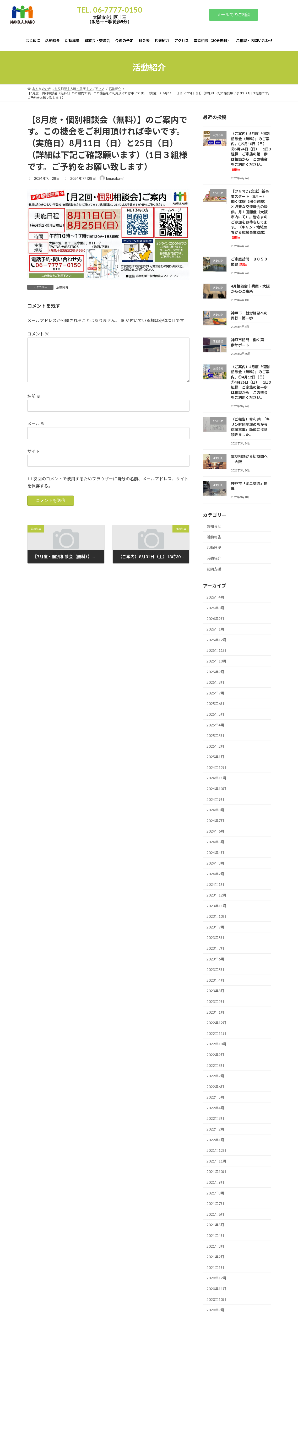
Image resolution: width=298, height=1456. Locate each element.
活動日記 (214, 547)
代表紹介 (181, 1335)
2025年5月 (215, 714)
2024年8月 (215, 810)
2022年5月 (215, 1097)
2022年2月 (215, 1129)
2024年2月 (215, 873)
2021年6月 (215, 1214)
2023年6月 (215, 959)
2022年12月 (216, 1022)
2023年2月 (215, 1001)
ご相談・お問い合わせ (47, 1338)
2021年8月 (215, 1193)
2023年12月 (216, 895)
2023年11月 (216, 905)
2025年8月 (215, 682)
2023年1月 (215, 1012)
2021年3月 (215, 1246)
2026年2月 (215, 618)
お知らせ (214, 526)
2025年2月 (215, 746)
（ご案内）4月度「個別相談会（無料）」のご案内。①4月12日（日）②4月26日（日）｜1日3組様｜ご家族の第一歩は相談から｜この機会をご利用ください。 (251, 382)
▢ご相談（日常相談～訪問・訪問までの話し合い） (68, 1385)
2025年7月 (215, 693)
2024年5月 (215, 842)
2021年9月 (215, 1182)
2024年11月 (216, 778)
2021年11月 (216, 1161)
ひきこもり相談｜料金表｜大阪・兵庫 (58, 1431)
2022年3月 (215, 1118)
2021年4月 (215, 1235)
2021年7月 (215, 1203)
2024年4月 (215, 852)
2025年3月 (215, 735)
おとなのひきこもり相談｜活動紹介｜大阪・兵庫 (66, 1410)
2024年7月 (215, 820)
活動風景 (83, 1335)
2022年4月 (215, 1107)
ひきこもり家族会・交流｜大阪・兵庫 (58, 1424)
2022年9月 (215, 1054)
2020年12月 (216, 1278)
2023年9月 (215, 927)
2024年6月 (215, 831)
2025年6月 (215, 703)
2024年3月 (215, 863)
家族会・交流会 (110, 1335)
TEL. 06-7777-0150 (109, 9)
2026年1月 (215, 629)
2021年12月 (216, 1150)
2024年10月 (216, 788)
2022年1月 (215, 1139)
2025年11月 (216, 650)
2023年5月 (215, 969)
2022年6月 (215, 1086)
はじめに (38, 1335)
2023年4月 (215, 980)
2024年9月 (215, 799)
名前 (34, 404)
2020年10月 (216, 1299)
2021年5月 (215, 1225)
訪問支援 (214, 569)
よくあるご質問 (43, 1438)
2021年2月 (215, 1256)
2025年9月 (215, 671)
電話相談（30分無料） (236, 1335)
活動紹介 (62, 287)
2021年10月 (216, 1171)
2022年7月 (215, 1076)
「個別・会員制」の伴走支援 (52, 1392)
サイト (33, 459)
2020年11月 (216, 1288)
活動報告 (214, 537)
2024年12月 (216, 767)
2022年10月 (216, 1044)
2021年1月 (215, 1267)
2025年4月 (215, 724)
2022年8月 (215, 1065)
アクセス (204, 1335)
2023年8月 (215, 937)
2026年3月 (215, 608)
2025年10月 (216, 661)
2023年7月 (215, 948)
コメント (38, 334)
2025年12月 (216, 639)
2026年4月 (215, 597)
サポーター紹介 (43, 1452)
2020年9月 (215, 1310)
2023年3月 (215, 990)
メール (36, 432)
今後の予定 (139, 1335)
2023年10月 (216, 916)
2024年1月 (215, 884)
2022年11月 (216, 1033)
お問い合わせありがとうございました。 (60, 1417)
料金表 (161, 1335)
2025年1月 (215, 756)
